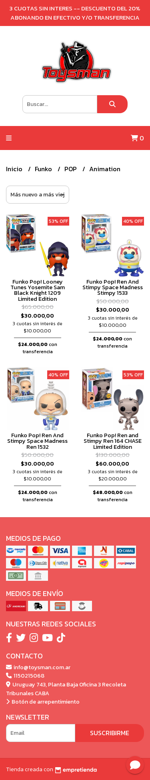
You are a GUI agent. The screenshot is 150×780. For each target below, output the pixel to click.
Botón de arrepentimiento (43, 701)
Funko (44, 169)
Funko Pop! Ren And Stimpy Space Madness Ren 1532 (37, 441)
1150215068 (25, 675)
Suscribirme (109, 733)
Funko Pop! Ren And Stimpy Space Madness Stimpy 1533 (112, 287)
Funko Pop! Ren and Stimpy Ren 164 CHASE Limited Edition (113, 441)
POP (71, 169)
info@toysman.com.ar (38, 667)
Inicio (15, 169)
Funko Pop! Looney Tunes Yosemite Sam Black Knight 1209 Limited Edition (37, 290)
